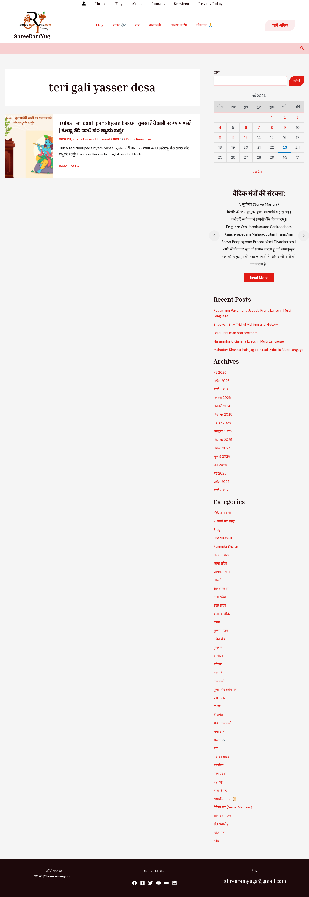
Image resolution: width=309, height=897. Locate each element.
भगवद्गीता (220, 737)
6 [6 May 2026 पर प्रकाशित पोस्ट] (246, 127)
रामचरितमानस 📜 (226, 804)
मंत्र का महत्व (222, 762)
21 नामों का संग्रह (225, 526)
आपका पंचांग (223, 577)
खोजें (216, 72)
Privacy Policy (206, 3)
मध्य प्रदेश (220, 779)
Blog (121, 3)
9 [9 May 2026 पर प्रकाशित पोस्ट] (285, 127)
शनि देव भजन (223, 821)
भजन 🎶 (122, 25)
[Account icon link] (89, 3)
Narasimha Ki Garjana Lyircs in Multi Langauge (252, 341)
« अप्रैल (257, 171)
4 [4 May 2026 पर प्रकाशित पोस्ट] (220, 127)
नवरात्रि (218, 678)
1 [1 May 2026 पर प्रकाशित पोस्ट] (272, 117)
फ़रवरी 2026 (223, 403)
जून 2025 (221, 470)
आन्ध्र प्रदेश (221, 568)
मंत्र (138, 25)
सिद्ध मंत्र (219, 838)
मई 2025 (221, 478)
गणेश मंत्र (220, 644)
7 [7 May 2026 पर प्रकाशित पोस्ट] (259, 127)
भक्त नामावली (223, 728)
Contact (157, 3)
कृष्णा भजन (222, 636)
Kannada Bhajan (227, 552)
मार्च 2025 (221, 495)
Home (105, 3)
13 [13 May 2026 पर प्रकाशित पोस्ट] (245, 137)
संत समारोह (222, 829)
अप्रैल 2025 (222, 487)
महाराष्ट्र (219, 787)
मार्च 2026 (221, 394)
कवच (217, 627)
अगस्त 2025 (223, 453)
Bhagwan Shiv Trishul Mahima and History (249, 324)
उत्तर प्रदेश (221, 602)
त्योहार (218, 669)
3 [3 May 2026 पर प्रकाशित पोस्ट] (298, 117)
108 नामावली (223, 518)
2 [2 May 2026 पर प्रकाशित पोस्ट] (285, 117)
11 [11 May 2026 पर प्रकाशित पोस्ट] (220, 137)
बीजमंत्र (219, 720)
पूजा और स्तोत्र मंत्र (226, 695)
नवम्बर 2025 (223, 428)
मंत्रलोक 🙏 (200, 25)
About (138, 3)
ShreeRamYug (32, 36)
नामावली (154, 25)
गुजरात (218, 652)
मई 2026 (221, 377)
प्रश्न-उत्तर (220, 703)
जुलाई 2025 (223, 462)
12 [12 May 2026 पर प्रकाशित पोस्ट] (233, 137)
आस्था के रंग (175, 25)
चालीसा (219, 661)
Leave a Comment (96, 139)
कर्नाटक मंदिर (223, 619)
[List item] (133, 883)
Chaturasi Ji (224, 543)
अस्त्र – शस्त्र (222, 560)
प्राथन (217, 711)
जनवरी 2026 (223, 411)
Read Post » (69, 166)
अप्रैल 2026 (222, 386)
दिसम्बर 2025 (224, 420)
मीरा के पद (221, 795)
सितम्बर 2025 (224, 445)
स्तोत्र (217, 846)
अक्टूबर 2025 (224, 436)
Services (178, 3)
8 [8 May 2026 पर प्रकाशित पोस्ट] (272, 127)
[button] (280, 25)
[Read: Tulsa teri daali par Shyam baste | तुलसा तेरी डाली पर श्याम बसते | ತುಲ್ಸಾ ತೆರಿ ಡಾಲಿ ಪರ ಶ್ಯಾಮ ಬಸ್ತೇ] (29, 145)
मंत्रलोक (219, 770)
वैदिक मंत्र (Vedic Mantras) (234, 812)
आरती (218, 585)
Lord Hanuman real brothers (238, 332)
